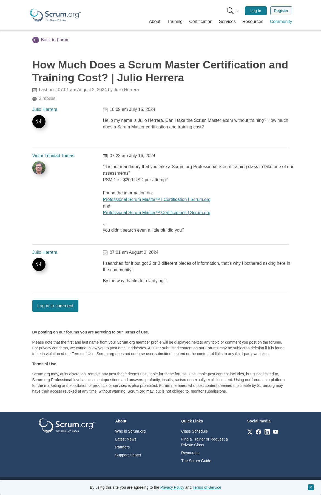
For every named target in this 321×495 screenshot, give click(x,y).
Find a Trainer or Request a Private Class (204, 442)
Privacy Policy (172, 487)
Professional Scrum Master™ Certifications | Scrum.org (157, 212)
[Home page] (55, 15)
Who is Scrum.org (130, 431)
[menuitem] (232, 10)
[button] (155, 21)
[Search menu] (233, 10)
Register (281, 10)
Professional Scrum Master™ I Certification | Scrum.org (157, 199)
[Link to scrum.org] (249, 431)
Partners (122, 447)
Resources (190, 453)
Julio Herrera (45, 109)
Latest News (125, 439)
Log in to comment (55, 305)
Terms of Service (207, 487)
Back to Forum (51, 40)
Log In (256, 10)
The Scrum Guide (196, 461)
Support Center (128, 455)
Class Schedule (194, 431)
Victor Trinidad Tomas (53, 155)
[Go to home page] (67, 425)
